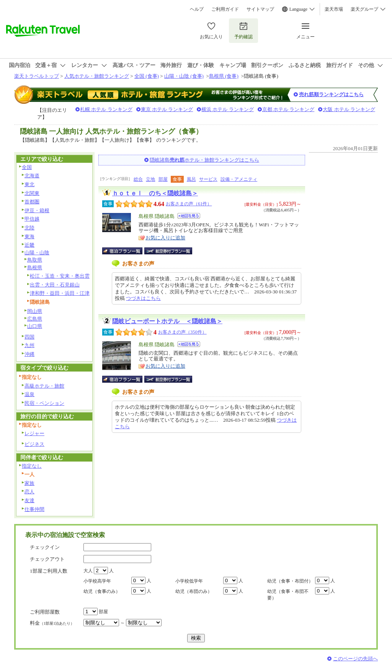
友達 (29, 500)
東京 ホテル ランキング (167, 109)
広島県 (34, 319)
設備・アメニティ (238, 179)
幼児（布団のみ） (193, 591)
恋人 (29, 491)
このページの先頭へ (355, 658)
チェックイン (45, 547)
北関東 (31, 193)
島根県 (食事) (223, 76)
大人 (88, 570)
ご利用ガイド (225, 9)
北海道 (31, 175)
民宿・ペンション (44, 403)
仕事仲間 (34, 509)
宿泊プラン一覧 (126, 250)
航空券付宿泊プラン (168, 250)
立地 (150, 179)
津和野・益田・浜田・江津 (60, 293)
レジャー (34, 433)
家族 (29, 483)
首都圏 (31, 202)
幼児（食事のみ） (101, 591)
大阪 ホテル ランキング (349, 109)
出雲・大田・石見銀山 (55, 285)
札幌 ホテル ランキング (106, 109)
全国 (27, 167)
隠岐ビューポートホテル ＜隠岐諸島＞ (167, 321)
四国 (29, 337)
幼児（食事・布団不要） (288, 595)
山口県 (34, 326)
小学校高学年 (97, 581)
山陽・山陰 (36, 252)
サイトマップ (260, 9)
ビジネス (34, 444)
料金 (52, 623)
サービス (208, 179)
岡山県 (34, 311)
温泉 (29, 394)
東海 (29, 236)
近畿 (29, 245)
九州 (29, 345)
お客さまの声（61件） (189, 203)
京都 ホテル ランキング (288, 109)
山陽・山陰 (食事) (184, 76)
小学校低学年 (189, 581)
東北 (29, 184)
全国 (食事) (146, 76)
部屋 (163, 179)
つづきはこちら (143, 298)
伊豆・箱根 (36, 210)
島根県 (34, 267)
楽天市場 (334, 9)
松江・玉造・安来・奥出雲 (60, 276)
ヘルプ (197, 9)
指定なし (32, 466)
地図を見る (188, 216)
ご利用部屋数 (45, 612)
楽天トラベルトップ (36, 76)
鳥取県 (34, 260)
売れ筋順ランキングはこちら (331, 94)
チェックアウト (47, 559)
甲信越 (31, 219)
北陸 (29, 228)
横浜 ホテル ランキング (227, 109)
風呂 (191, 179)
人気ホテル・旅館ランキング (96, 76)
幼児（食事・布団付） (290, 581)
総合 (138, 179)
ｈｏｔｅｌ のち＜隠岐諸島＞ (155, 193)
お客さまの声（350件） (182, 332)
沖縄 (29, 354)
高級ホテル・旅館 (44, 386)
